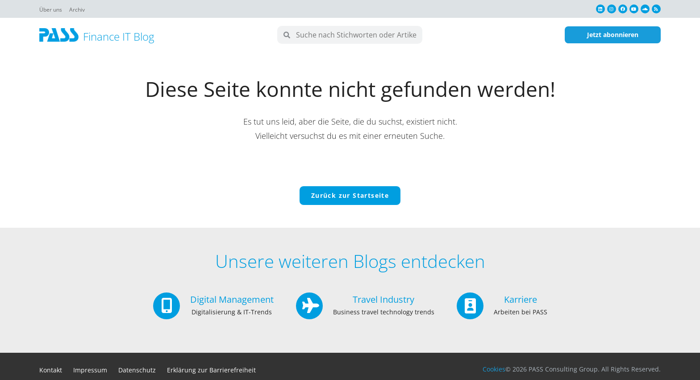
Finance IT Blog (118, 36)
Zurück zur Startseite (350, 195)
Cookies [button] (494, 369)
